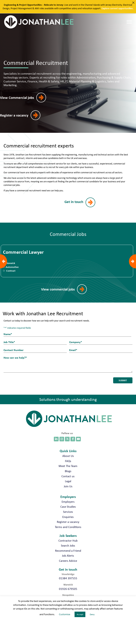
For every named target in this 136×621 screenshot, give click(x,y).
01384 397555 (68, 575)
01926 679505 (68, 586)
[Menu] (129, 22)
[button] (25, 97)
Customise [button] (64, 614)
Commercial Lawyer (24, 252)
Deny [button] (92, 614)
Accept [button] (80, 614)
